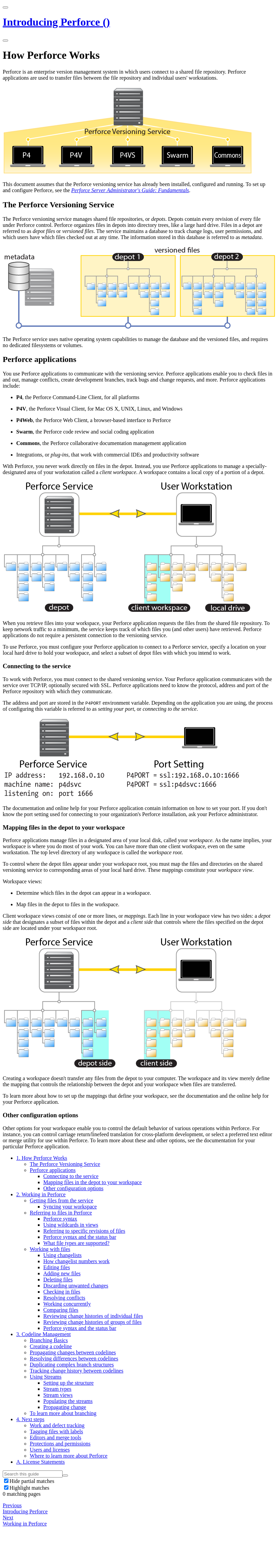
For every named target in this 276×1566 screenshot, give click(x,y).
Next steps (30, 1419)
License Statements (40, 1462)
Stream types (57, 1389)
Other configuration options (73, 1188)
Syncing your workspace (70, 1206)
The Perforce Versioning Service (65, 1164)
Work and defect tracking (57, 1425)
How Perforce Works (41, 1158)
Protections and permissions (60, 1443)
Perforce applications (53, 1170)
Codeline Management (43, 1334)
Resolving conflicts (64, 1298)
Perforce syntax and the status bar (79, 1237)
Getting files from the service (61, 1200)
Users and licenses (50, 1450)
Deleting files (58, 1279)
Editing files (56, 1267)
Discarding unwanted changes (75, 1285)
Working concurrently (67, 1304)
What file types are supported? (76, 1243)
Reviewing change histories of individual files (93, 1316)
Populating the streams (68, 1401)
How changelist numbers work (76, 1261)
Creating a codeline (51, 1346)
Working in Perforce (41, 1194)
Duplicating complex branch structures (72, 1364)
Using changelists (62, 1255)
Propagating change (64, 1407)
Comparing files (60, 1310)
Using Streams (46, 1377)
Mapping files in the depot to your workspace (92, 1182)
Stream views (58, 1395)
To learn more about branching (63, 1413)
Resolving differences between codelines (74, 1358)
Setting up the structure (68, 1383)
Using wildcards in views (70, 1225)
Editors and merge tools (55, 1437)
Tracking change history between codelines (76, 1371)
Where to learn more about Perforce (69, 1456)
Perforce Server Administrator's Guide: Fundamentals (130, 190)
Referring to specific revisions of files (84, 1231)
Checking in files (61, 1292)
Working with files (50, 1249)
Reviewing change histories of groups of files (92, 1322)
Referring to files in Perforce (61, 1213)
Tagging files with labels (56, 1431)
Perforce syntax (60, 1219)
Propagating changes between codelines (73, 1352)
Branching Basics (49, 1340)
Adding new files (61, 1273)
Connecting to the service (70, 1176)
